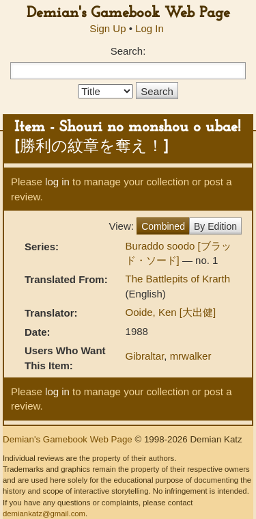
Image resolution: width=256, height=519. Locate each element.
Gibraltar (145, 356)
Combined (163, 226)
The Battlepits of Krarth (178, 278)
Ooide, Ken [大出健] (171, 312)
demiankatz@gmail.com (44, 513)
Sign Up (107, 28)
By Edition (215, 226)
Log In (149, 28)
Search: (128, 51)
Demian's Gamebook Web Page (128, 13)
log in (57, 181)
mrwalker (191, 356)
